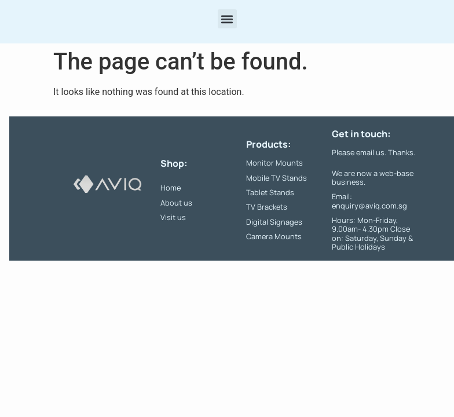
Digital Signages (274, 222)
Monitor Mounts (274, 163)
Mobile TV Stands (276, 178)
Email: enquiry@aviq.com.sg (369, 200)
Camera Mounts (274, 236)
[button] (227, 18)
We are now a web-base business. (372, 177)
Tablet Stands (270, 192)
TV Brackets (266, 207)
